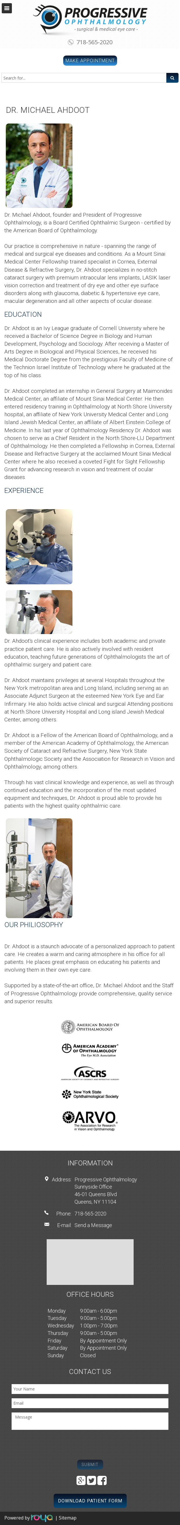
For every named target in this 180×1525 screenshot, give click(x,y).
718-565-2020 (94, 42)
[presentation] (56, 1445)
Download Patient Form (90, 1501)
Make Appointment (90, 60)
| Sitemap (66, 1518)
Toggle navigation (7, 8)
